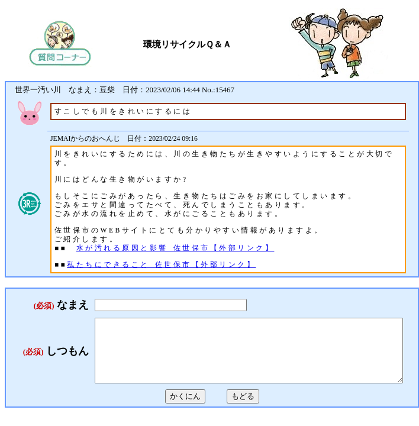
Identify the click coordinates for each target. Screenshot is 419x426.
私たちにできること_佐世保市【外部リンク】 (161, 265)
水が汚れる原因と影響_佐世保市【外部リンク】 (175, 248)
